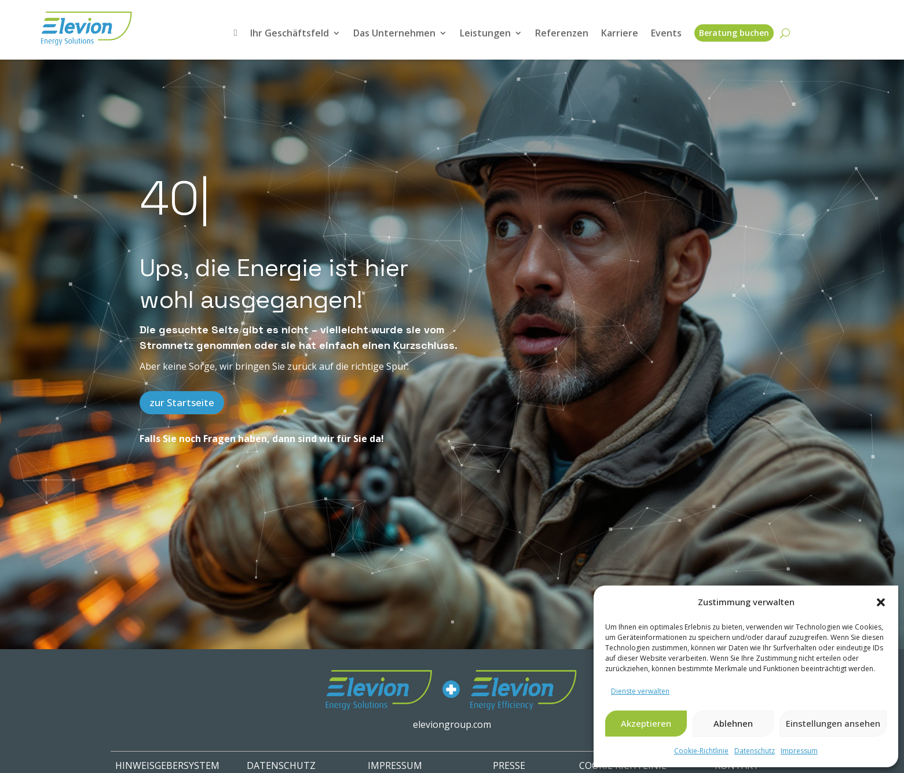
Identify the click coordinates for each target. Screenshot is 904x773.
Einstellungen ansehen (833, 723)
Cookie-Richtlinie (701, 751)
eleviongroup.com (452, 724)
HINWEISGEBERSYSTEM (167, 765)
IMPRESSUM (395, 765)
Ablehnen (733, 723)
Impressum (799, 751)
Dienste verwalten (640, 691)
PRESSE (509, 765)
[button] (881, 602)
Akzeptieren (646, 723)
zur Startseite (181, 402)
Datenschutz (754, 751)
